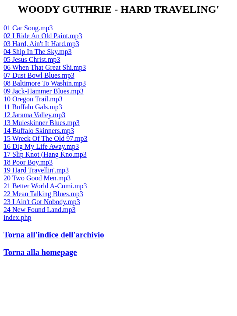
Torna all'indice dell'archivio (54, 234)
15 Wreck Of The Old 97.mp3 (46, 138)
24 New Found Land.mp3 (39, 209)
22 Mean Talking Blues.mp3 (43, 194)
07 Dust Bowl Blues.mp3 (39, 75)
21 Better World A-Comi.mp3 (45, 186)
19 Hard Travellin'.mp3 (36, 170)
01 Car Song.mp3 (28, 28)
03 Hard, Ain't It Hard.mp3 (41, 43)
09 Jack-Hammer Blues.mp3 (44, 91)
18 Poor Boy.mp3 (28, 162)
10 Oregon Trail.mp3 (33, 99)
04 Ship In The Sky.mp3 (38, 51)
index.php (18, 217)
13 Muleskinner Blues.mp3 (42, 122)
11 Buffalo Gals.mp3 (33, 107)
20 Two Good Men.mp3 (37, 178)
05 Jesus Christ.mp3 (32, 59)
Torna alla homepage (40, 252)
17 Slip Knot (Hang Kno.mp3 (45, 154)
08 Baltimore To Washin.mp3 (45, 83)
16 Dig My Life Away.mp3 (41, 146)
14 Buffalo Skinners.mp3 (39, 130)
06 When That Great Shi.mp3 (45, 67)
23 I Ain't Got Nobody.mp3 (42, 201)
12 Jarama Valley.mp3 (34, 114)
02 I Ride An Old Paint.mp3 (43, 36)
